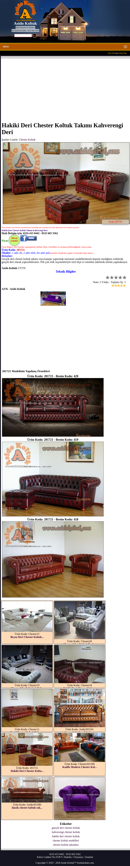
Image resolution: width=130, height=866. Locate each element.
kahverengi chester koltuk (66, 832)
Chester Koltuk (27, 139)
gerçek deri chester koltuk (66, 827)
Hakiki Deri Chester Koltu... (27, 770)
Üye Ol (111, 53)
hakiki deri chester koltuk (66, 836)
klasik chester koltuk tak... (27, 807)
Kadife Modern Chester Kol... (79, 767)
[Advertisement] (66, 88)
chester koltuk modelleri (66, 840)
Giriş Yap (122, 53)
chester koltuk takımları (66, 844)
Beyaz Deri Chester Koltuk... (27, 637)
